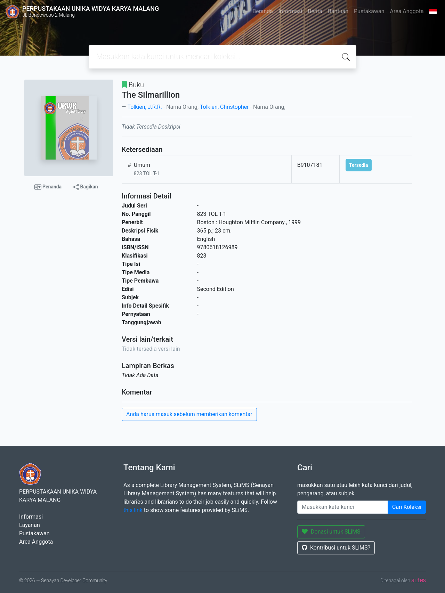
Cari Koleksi (406, 507)
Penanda (48, 187)
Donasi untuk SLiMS (331, 531)
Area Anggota (407, 11)
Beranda (262, 11)
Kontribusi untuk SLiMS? (336, 547)
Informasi (290, 11)
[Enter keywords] (342, 507)
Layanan (29, 525)
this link (133, 510)
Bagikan (85, 187)
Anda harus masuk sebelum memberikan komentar (189, 414)
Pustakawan (369, 11)
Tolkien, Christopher (224, 107)
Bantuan (338, 11)
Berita (315, 11)
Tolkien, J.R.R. (144, 107)
